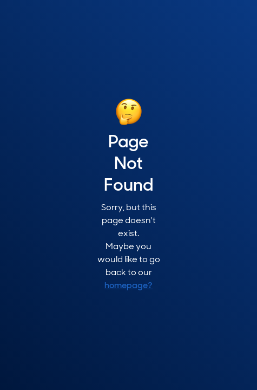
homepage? (128, 286)
